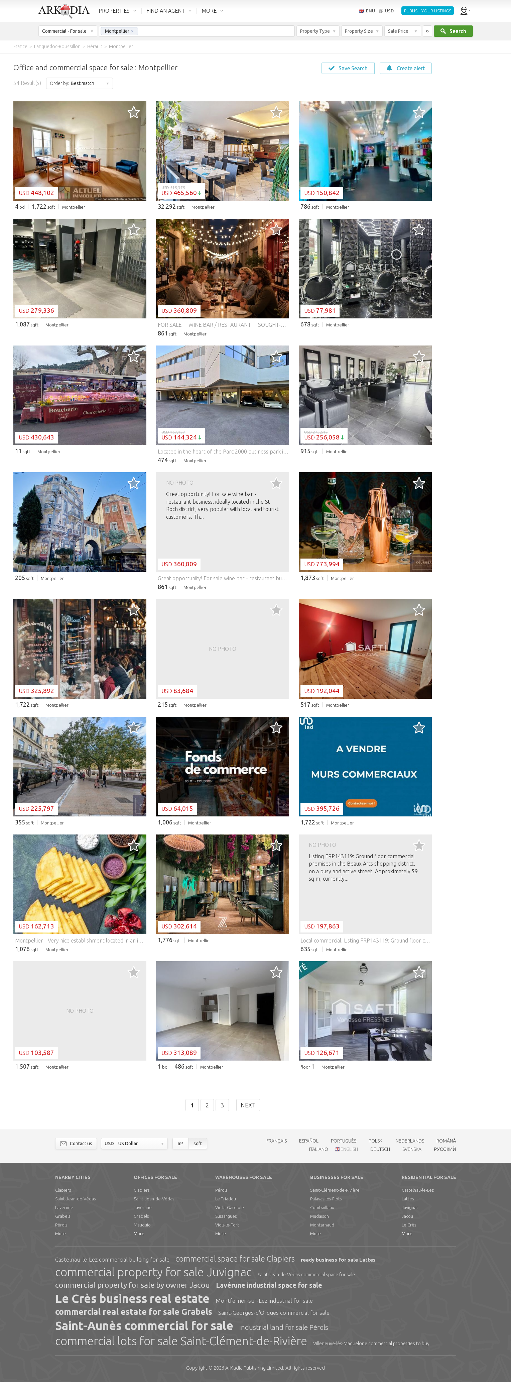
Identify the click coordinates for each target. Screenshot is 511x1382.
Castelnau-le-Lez (418, 1190)
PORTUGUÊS (343, 1141)
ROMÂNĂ (446, 1141)
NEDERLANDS (410, 1141)
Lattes (408, 1198)
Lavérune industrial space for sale (269, 1285)
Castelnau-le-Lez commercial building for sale (112, 1259)
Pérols (61, 1224)
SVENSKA (411, 1149)
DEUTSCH (380, 1149)
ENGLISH (349, 1149)
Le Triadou (225, 1198)
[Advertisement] (471, 154)
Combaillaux (322, 1207)
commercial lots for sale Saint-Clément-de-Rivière (181, 1341)
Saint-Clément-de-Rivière (335, 1190)
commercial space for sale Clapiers (235, 1258)
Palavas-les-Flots (326, 1198)
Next (248, 1105)
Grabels (62, 1216)
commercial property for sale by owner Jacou (132, 1285)
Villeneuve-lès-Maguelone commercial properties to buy (371, 1343)
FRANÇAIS (276, 1141)
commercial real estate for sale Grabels (133, 1311)
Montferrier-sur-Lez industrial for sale (264, 1300)
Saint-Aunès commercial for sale (144, 1325)
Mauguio (142, 1224)
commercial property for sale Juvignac (153, 1272)
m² (180, 1143)
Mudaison (319, 1216)
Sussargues (226, 1216)
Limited (254, 1368)
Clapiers (63, 1190)
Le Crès (409, 1224)
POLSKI (376, 1141)
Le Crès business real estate (132, 1298)
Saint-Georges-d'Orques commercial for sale (274, 1312)
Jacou (407, 1216)
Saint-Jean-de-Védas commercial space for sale (306, 1274)
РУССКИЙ (445, 1149)
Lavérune (64, 1207)
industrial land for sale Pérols (283, 1327)
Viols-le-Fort (227, 1224)
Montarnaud (322, 1224)
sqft (198, 1143)
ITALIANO (318, 1149)
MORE (209, 11)
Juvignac (410, 1207)
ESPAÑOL (308, 1141)
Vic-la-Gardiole (229, 1207)
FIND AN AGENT (165, 11)
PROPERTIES (114, 11)
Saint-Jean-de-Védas (75, 1198)
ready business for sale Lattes (338, 1260)
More (60, 1233)
